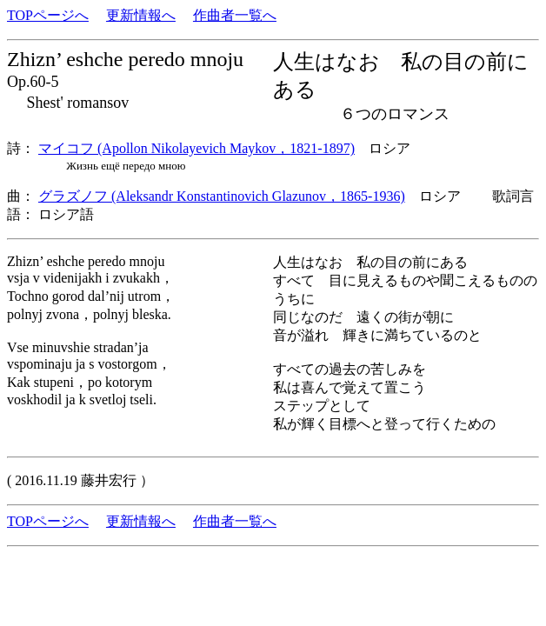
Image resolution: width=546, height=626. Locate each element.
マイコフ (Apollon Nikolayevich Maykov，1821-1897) (196, 148)
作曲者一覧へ (234, 15)
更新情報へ (141, 15)
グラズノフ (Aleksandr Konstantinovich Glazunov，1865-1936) (221, 196)
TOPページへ (48, 15)
